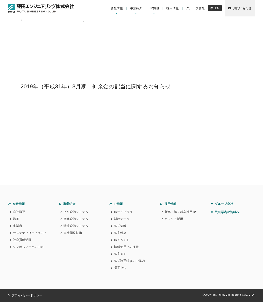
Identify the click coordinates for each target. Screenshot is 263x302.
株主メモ (120, 254)
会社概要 (19, 212)
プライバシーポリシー (27, 295)
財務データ (121, 219)
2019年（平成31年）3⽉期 (62, 20)
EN (217, 8)
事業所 (17, 226)
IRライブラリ (123, 212)
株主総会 (120, 233)
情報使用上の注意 (126, 247)
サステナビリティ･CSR (29, 233)
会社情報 (19, 204)
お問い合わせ (242, 8)
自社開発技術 (72, 233)
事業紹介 (69, 204)
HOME (12, 20)
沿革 (16, 219)
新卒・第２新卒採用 (178, 212)
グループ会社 (224, 204)
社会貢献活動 (22, 240)
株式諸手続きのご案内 (129, 261)
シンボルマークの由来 (28, 247)
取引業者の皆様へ (227, 212)
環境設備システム (75, 226)
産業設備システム (75, 219)
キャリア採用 (174, 219)
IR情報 (118, 204)
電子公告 (120, 268)
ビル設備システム (75, 212)
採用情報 (170, 204)
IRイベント (121, 240)
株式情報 (120, 226)
